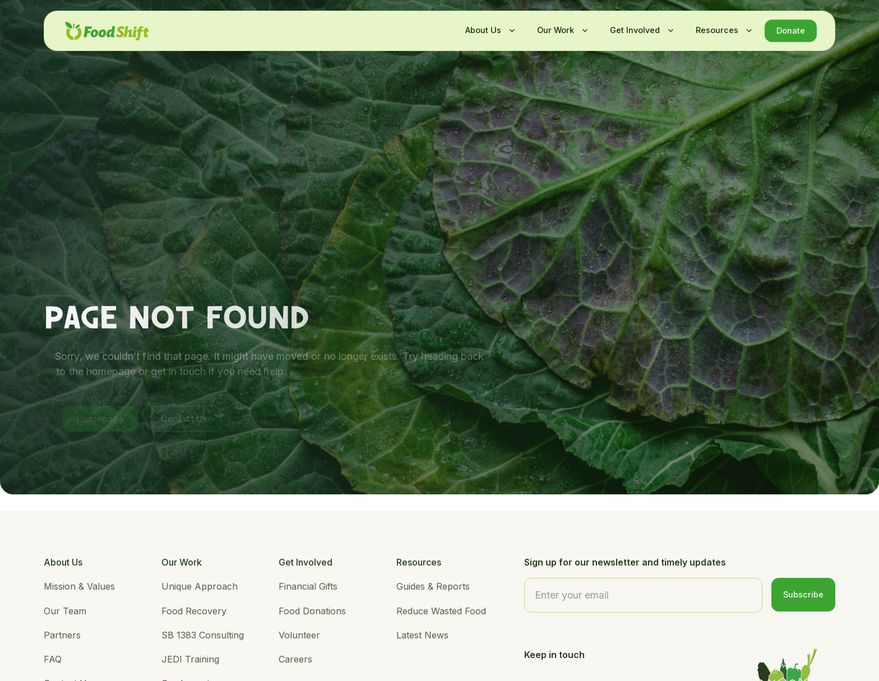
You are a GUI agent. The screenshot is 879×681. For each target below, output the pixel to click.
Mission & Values (79, 586)
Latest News (422, 635)
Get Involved (635, 30)
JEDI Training (190, 659)
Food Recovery (193, 611)
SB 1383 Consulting (202, 635)
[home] (107, 31)
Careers (295, 659)
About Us (483, 30)
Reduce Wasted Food (441, 611)
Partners (62, 635)
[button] (487, 30)
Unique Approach (199, 586)
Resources (717, 30)
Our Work (555, 30)
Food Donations (312, 611)
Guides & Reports (433, 586)
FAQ (53, 659)
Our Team (65, 611)
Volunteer (299, 635)
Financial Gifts (308, 586)
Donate (790, 30)
